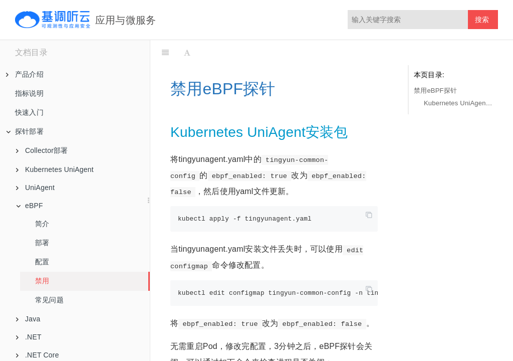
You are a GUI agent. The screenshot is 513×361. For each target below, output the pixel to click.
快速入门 (29, 112)
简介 (42, 224)
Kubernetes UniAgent (55, 169)
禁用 (42, 281)
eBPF (29, 206)
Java (28, 319)
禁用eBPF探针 (435, 90)
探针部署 (25, 131)
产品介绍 (25, 74)
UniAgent (35, 188)
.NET (29, 337)
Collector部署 (42, 150)
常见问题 (49, 300)
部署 (42, 243)
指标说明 (29, 93)
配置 (42, 262)
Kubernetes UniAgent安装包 (458, 103)
